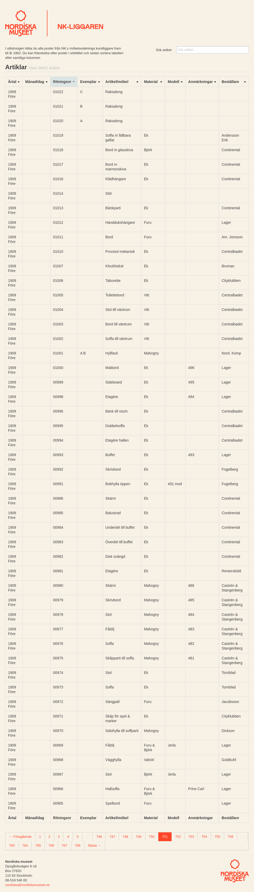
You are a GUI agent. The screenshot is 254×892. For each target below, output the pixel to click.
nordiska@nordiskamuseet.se (27, 885)
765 (38, 845)
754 (204, 837)
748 (125, 837)
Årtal (12, 82)
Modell (173, 82)
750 (152, 837)
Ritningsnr (62, 82)
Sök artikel (164, 50)
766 (51, 845)
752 (178, 837)
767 (64, 845)
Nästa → (94, 845)
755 (217, 837)
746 (99, 837)
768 (78, 845)
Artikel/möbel (117, 82)
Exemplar (88, 82)
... (87, 837)
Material (151, 82)
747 (112, 837)
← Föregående (20, 837)
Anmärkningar (200, 82)
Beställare (230, 82)
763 (12, 845)
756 (231, 837)
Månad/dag (34, 82)
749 (139, 837)
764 (25, 845)
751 (165, 837)
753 (191, 837)
